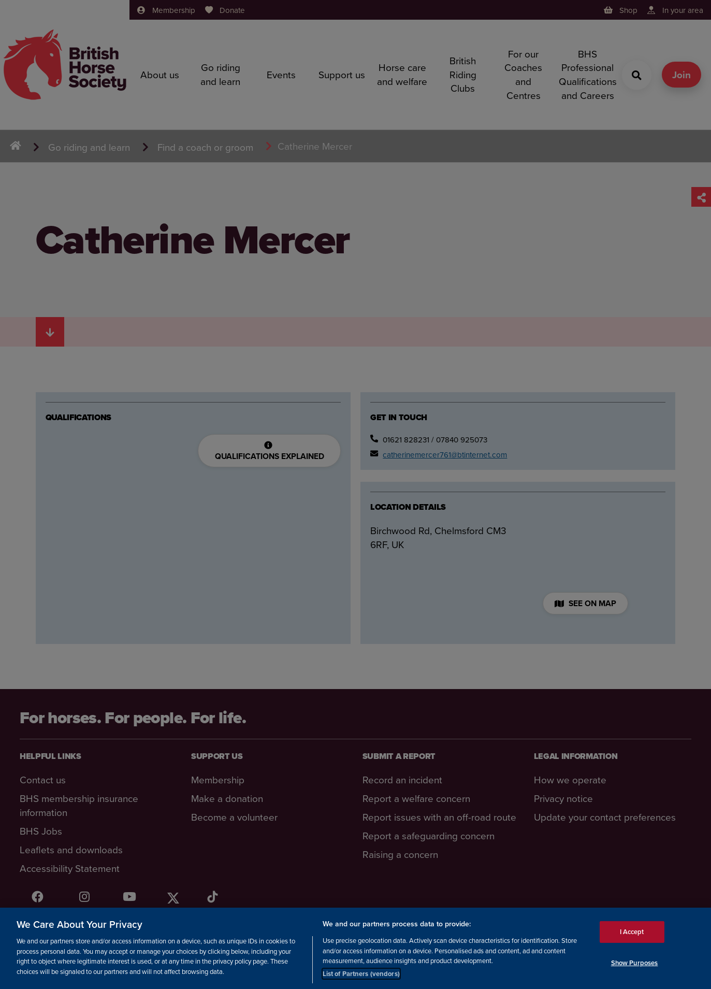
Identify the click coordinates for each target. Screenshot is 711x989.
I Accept (632, 934)
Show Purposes (634, 965)
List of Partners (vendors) (361, 976)
